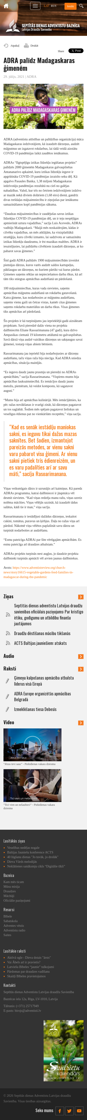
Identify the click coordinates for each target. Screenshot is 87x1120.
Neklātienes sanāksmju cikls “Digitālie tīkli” (36, 866)
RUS (53, 5)
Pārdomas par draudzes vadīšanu (28, 971)
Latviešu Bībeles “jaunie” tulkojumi (30, 967)
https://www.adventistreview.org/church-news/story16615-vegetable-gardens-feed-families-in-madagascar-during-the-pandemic (38, 572)
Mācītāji (8, 896)
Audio (43, 656)
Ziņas (43, 596)
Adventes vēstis (13, 925)
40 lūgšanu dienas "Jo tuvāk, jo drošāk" (32, 857)
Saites (7, 935)
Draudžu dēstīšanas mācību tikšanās (42, 633)
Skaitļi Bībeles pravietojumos (26, 976)
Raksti (43, 668)
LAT (46, 5)
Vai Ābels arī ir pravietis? (23, 962)
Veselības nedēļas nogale (23, 847)
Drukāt (34, 45)
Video (43, 722)
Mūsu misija (11, 886)
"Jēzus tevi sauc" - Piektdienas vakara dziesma (29, 764)
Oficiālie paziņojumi (16, 900)
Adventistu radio (14, 930)
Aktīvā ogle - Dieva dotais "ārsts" (29, 957)
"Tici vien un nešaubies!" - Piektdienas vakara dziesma (29, 806)
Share (61, 51)
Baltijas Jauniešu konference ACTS (30, 852)
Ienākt (70, 6)
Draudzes (9, 891)
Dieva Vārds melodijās (22, 861)
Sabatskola (10, 921)
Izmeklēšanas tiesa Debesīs (35, 709)
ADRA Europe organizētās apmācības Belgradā (42, 697)
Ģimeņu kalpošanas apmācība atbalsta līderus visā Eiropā (44, 681)
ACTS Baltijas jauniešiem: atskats (40, 643)
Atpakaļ (14, 45)
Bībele (7, 916)
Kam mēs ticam (13, 882)
